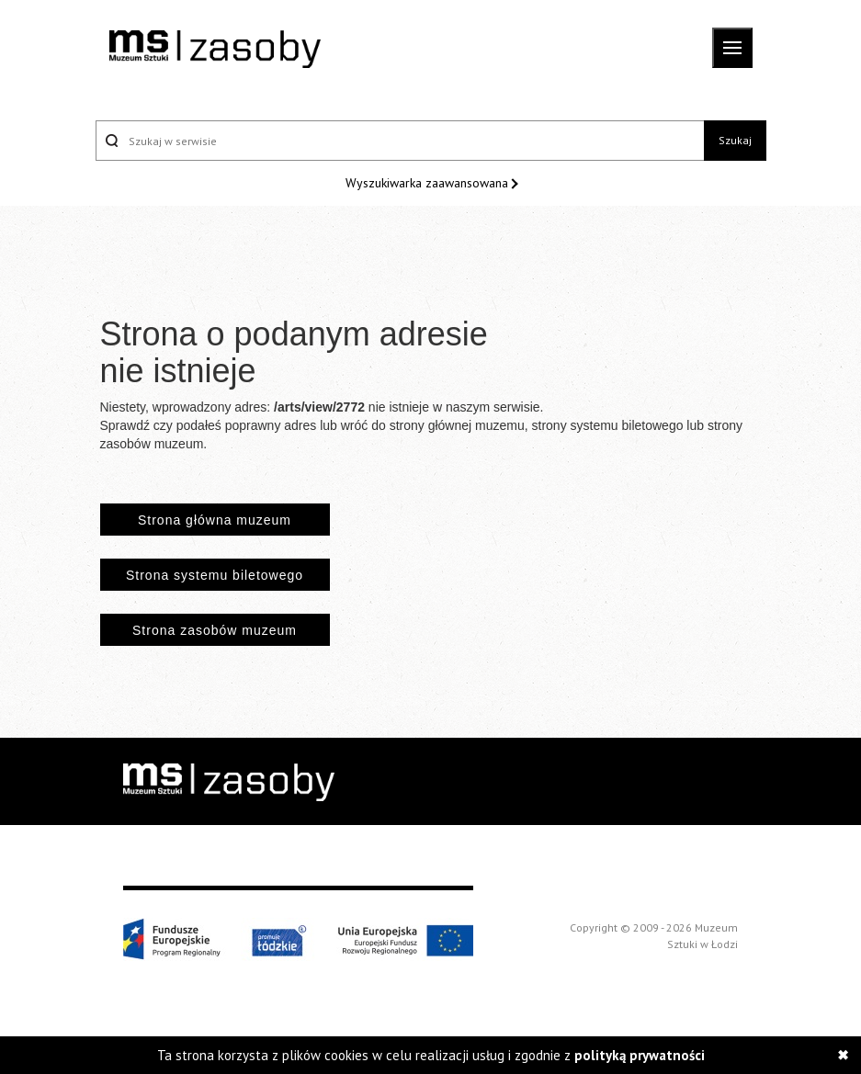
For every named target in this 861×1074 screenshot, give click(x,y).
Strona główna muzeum (214, 520)
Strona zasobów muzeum (214, 630)
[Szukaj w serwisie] (400, 140)
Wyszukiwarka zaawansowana (429, 183)
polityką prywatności (639, 1055)
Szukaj (735, 140)
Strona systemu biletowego (214, 575)
